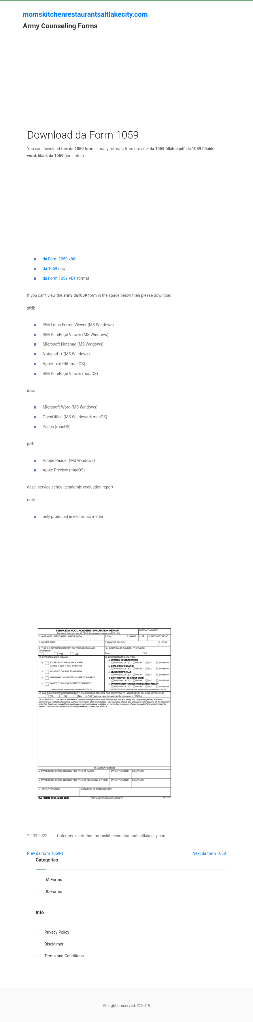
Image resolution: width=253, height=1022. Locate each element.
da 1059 (50, 268)
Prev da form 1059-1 (45, 853)
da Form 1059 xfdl (59, 259)
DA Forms (53, 879)
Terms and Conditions (64, 956)
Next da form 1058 (209, 853)
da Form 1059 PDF (59, 278)
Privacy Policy (56, 932)
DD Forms (53, 891)
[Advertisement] (126, 87)
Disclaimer (53, 944)
